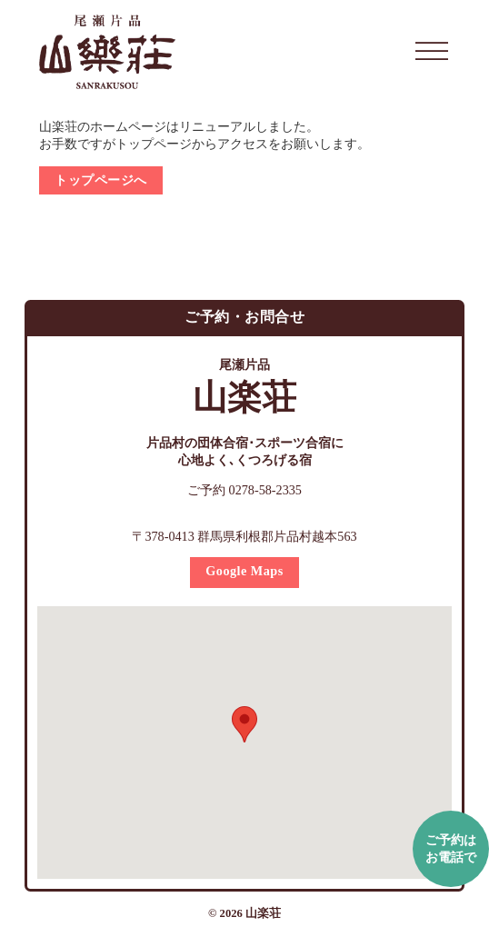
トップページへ (101, 180)
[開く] (431, 52)
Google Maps (244, 570)
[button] (244, 724)
